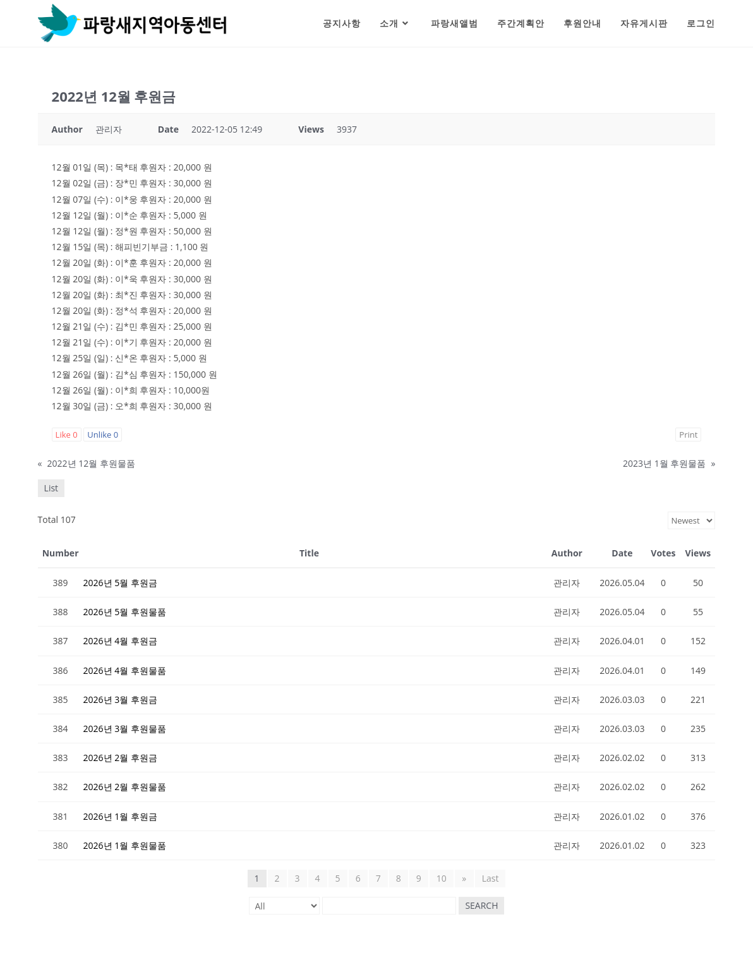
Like (67, 434)
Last (489, 878)
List (51, 488)
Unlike (102, 434)
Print (688, 434)
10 (442, 878)
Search (481, 905)
